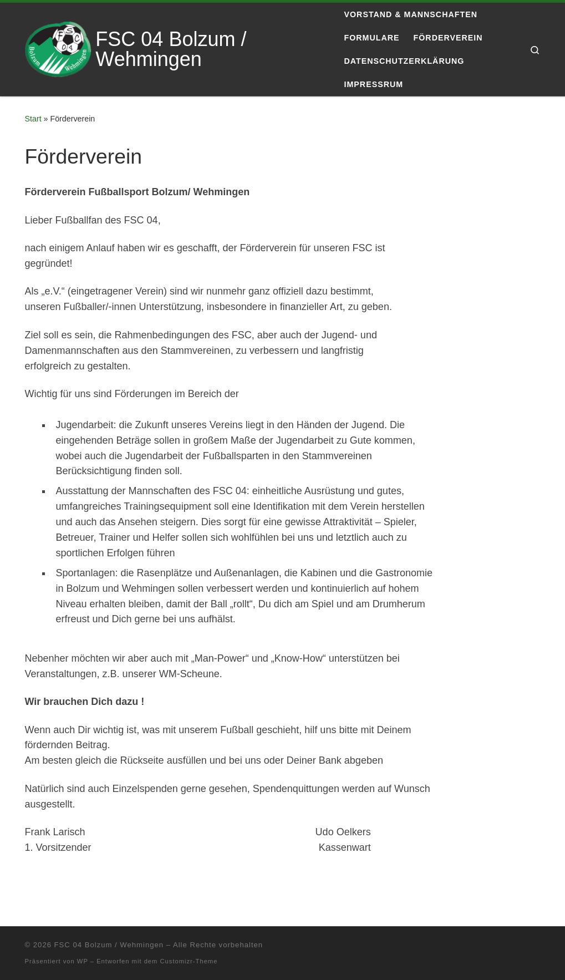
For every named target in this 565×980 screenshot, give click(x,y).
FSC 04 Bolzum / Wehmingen (109, 945)
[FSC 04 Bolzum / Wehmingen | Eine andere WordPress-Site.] (58, 48)
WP (82, 961)
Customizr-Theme (189, 961)
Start (33, 118)
